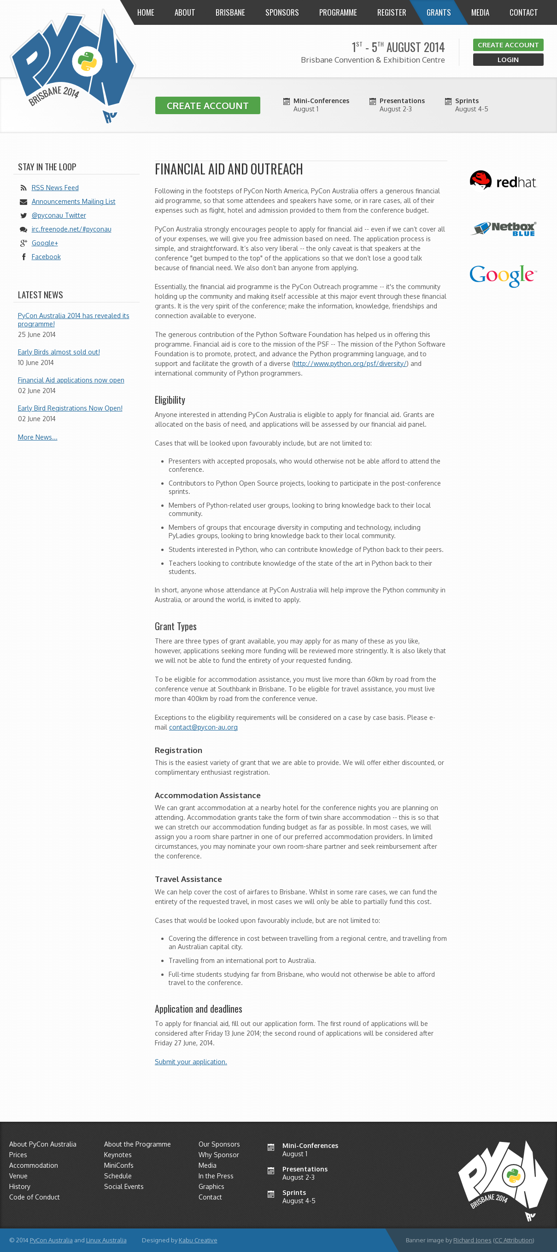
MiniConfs (119, 1165)
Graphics (211, 1186)
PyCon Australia (51, 1240)
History (19, 1186)
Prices (18, 1155)
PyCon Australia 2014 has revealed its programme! (73, 320)
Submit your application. (191, 1062)
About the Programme (137, 1144)
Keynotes (118, 1155)
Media (480, 12)
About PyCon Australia (42, 1144)
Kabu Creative (198, 1240)
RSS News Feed (55, 187)
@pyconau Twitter (59, 215)
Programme (338, 12)
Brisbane (230, 12)
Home (145, 12)
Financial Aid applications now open (71, 380)
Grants (439, 12)
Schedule (118, 1176)
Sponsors (282, 12)
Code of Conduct (34, 1197)
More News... (38, 437)
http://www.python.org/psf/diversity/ (350, 363)
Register (391, 12)
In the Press (216, 1176)
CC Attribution (514, 1240)
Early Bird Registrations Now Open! (70, 408)
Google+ (45, 243)
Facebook (46, 257)
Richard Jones (472, 1240)
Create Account (508, 45)
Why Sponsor (219, 1155)
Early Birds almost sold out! (59, 352)
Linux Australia (106, 1240)
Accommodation (33, 1165)
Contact (524, 12)
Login (508, 59)
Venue (18, 1176)
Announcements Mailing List (74, 201)
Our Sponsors (219, 1144)
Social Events (124, 1186)
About (185, 12)
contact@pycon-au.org (203, 727)
